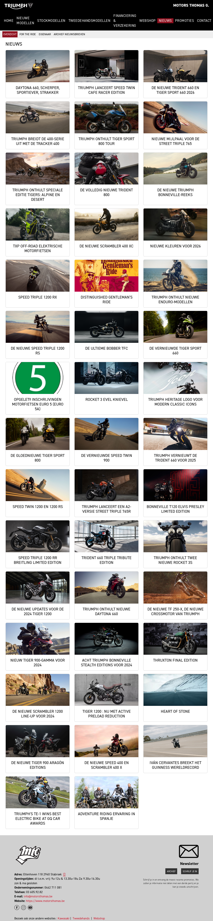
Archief (171, 871)
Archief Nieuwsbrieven (69, 34)
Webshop (147, 20)
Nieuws (165, 20)
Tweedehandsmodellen (89, 20)
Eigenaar (45, 34)
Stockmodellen (51, 20)
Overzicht (10, 34)
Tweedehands (81, 918)
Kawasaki (63, 918)
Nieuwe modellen (25, 20)
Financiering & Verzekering (124, 20)
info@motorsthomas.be (38, 896)
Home (8, 20)
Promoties (184, 20)
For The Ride (27, 34)
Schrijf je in (190, 871)
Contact (204, 20)
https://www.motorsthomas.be (45, 901)
